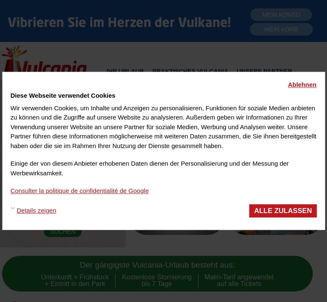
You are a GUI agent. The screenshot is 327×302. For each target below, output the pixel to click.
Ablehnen (302, 84)
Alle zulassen (283, 211)
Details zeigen (36, 210)
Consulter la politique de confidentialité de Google (79, 190)
